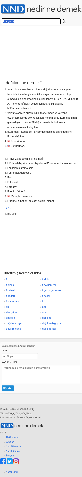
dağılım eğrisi (14, 328)
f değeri (10, 295)
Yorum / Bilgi (9, 362)
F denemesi (12, 301)
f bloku (10, 285)
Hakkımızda (12, 437)
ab (7, 306)
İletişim (10, 455)
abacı (45, 312)
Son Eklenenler (14, 446)
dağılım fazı (49, 328)
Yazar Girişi (12, 472)
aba (44, 306)
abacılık (10, 317)
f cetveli (10, 290)
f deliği (46, 295)
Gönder (8, 388)
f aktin (8, 207)
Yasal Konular (13, 451)
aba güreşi (12, 312)
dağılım (46, 317)
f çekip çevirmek (51, 290)
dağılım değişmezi (52, 323)
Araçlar (10, 442)
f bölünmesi (49, 285)
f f (43, 301)
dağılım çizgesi (14, 323)
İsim (4, 350)
